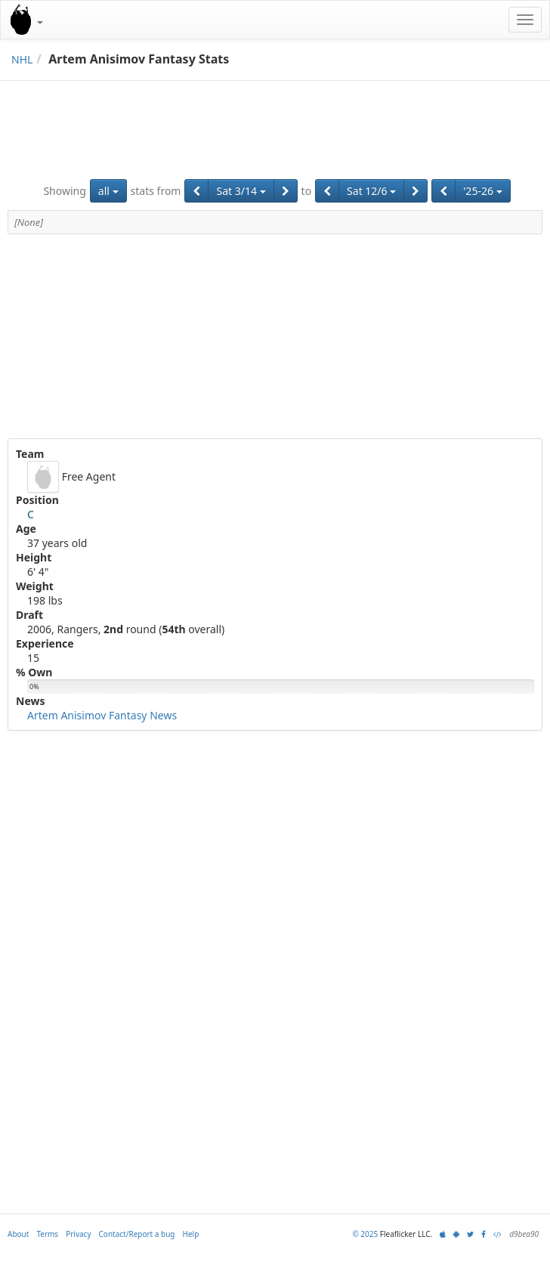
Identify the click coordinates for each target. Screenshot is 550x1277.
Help (191, 1234)
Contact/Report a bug (137, 1234)
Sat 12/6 (371, 191)
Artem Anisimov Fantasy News (102, 715)
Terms (47, 1234)
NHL (21, 59)
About (18, 1234)
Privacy (78, 1234)
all (108, 191)
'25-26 (482, 191)
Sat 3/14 (240, 191)
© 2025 (365, 1234)
